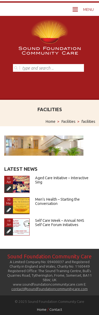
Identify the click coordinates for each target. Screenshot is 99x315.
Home (50, 121)
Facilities (68, 121)
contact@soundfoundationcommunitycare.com (49, 289)
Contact (55, 309)
